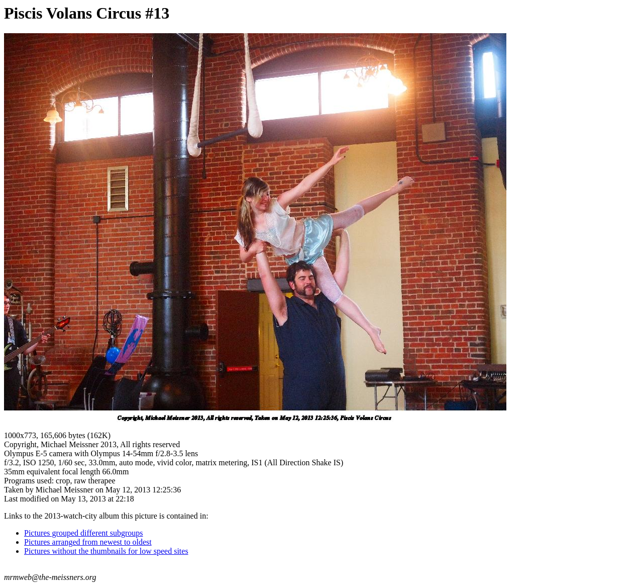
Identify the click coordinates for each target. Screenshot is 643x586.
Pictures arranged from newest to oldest (88, 542)
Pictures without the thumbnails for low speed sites (106, 551)
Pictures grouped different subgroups (83, 533)
